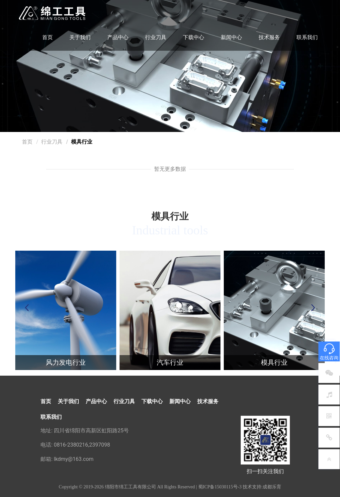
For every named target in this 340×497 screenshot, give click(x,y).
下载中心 (193, 37)
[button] (313, 308)
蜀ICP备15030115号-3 (220, 486)
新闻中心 (231, 37)
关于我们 (80, 37)
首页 (47, 37)
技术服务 (269, 37)
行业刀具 (155, 37)
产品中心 (117, 37)
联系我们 (307, 37)
